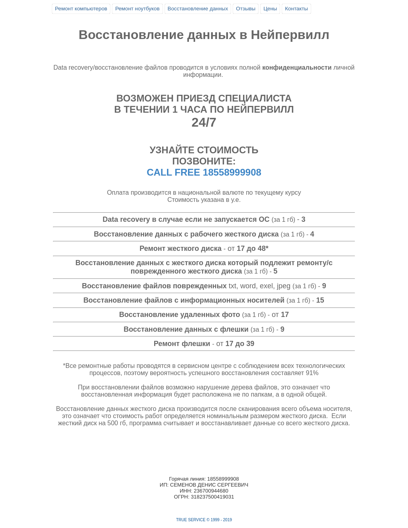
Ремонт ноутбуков (137, 9)
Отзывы (245, 9)
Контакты (296, 9)
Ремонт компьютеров (81, 9)
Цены (270, 9)
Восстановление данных (198, 9)
